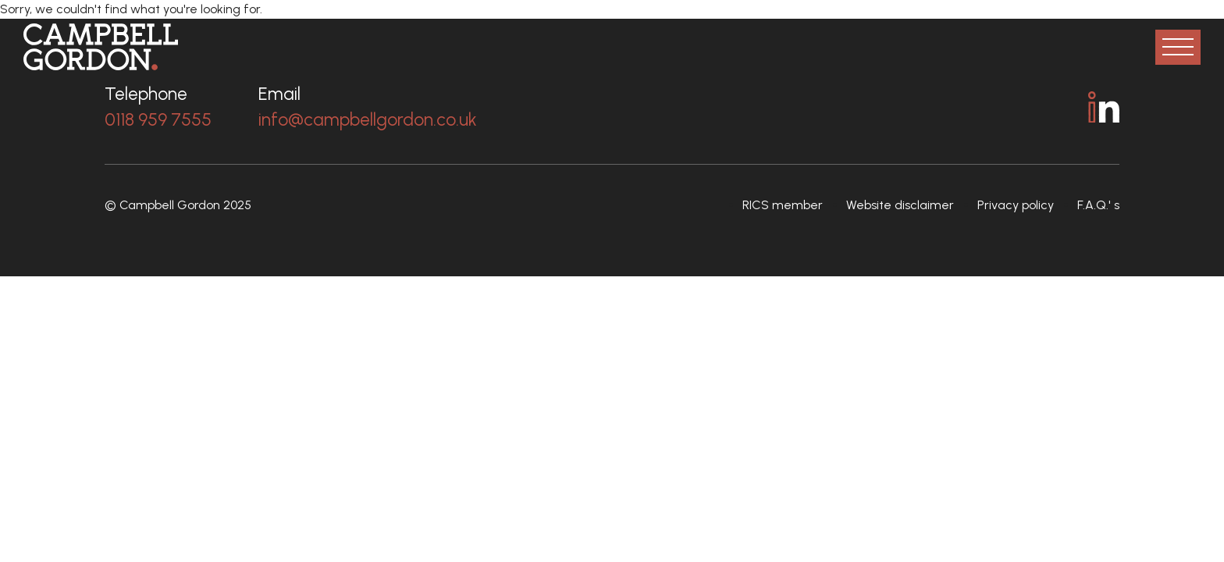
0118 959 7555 (158, 119)
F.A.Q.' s (1098, 204)
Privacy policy (1015, 204)
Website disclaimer (900, 204)
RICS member (782, 204)
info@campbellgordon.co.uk (367, 119)
